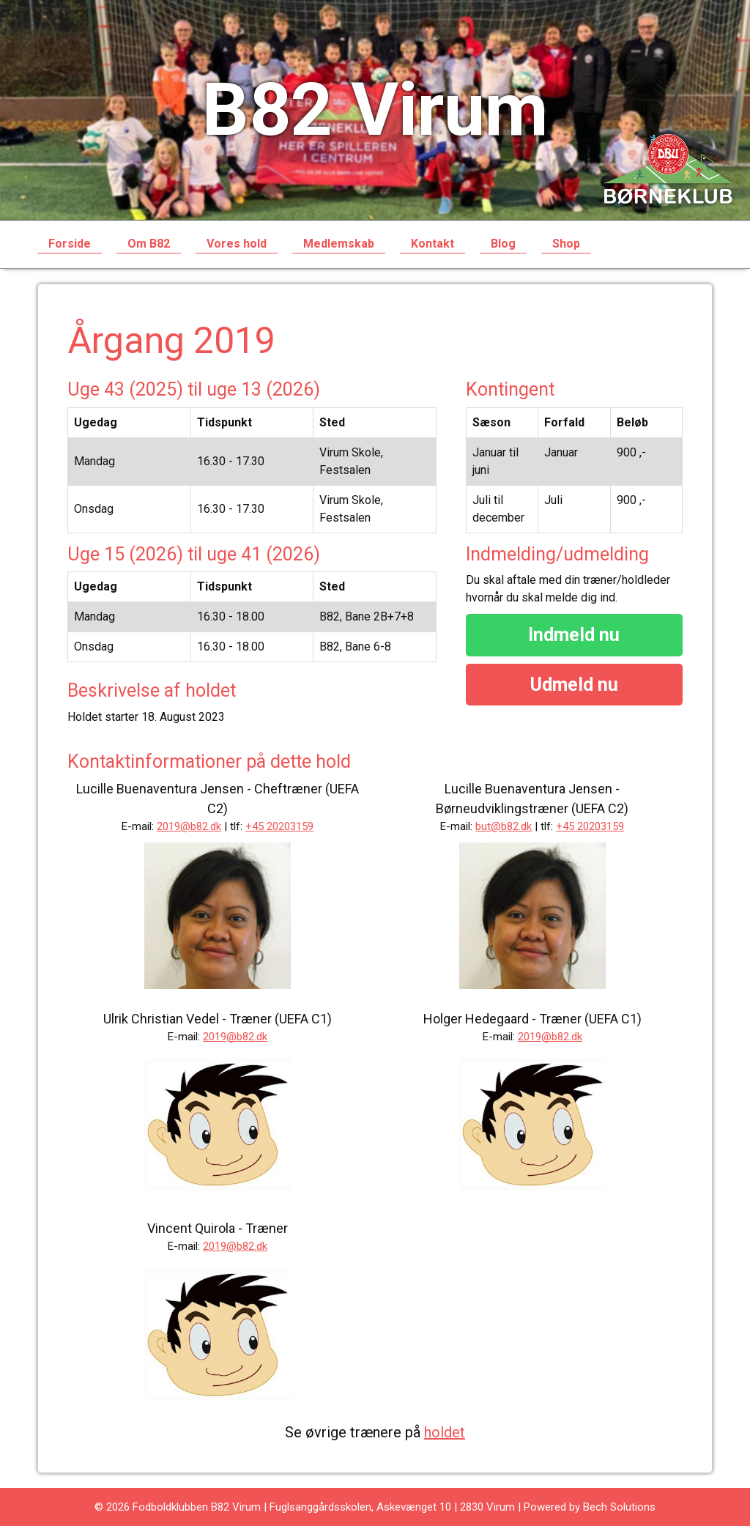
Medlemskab (338, 244)
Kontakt (432, 244)
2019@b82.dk (189, 826)
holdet (444, 1432)
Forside (69, 244)
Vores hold (237, 244)
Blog (503, 244)
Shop (566, 244)
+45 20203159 (279, 826)
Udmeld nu (574, 684)
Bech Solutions (619, 1507)
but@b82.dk (503, 826)
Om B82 (148, 244)
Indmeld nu (574, 634)
